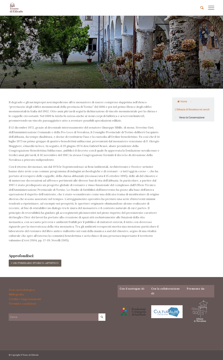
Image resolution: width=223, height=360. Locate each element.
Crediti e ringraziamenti (25, 299)
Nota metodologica (22, 289)
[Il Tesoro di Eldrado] (16, 8)
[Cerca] (202, 8)
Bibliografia (16, 294)
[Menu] (210, 8)
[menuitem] (202, 8)
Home (182, 101)
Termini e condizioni (22, 303)
